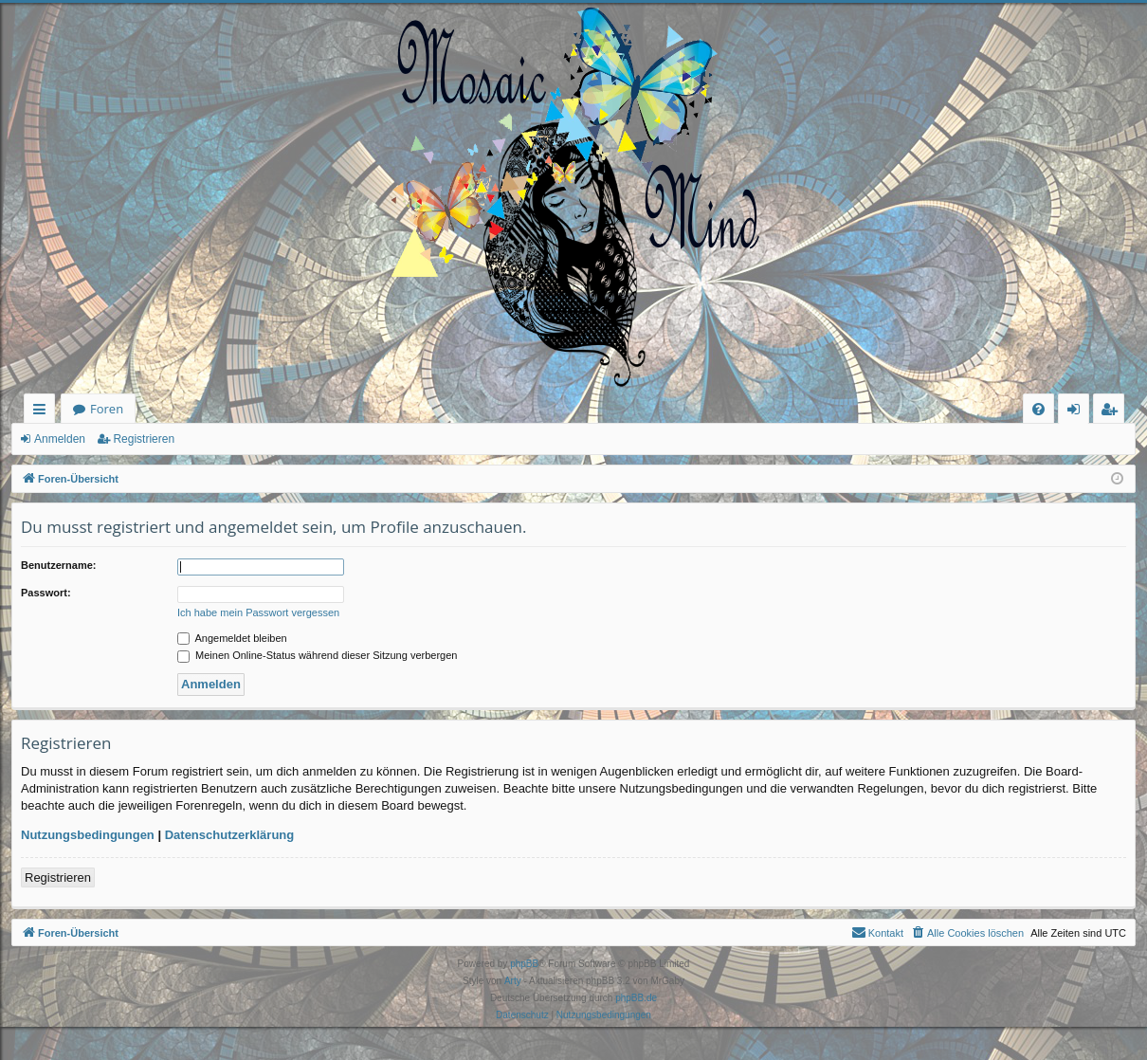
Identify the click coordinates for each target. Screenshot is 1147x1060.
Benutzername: (58, 565)
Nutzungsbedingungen (88, 835)
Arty (512, 981)
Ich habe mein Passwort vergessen (258, 612)
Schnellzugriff (43, 412)
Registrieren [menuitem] (1112, 412)
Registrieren (143, 439)
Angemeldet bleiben (232, 638)
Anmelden (59, 439)
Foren (106, 408)
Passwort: (46, 592)
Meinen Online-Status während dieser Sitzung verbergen (317, 655)
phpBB (524, 964)
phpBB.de (636, 998)
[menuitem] (1038, 409)
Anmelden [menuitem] (1078, 412)
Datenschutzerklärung (230, 835)
